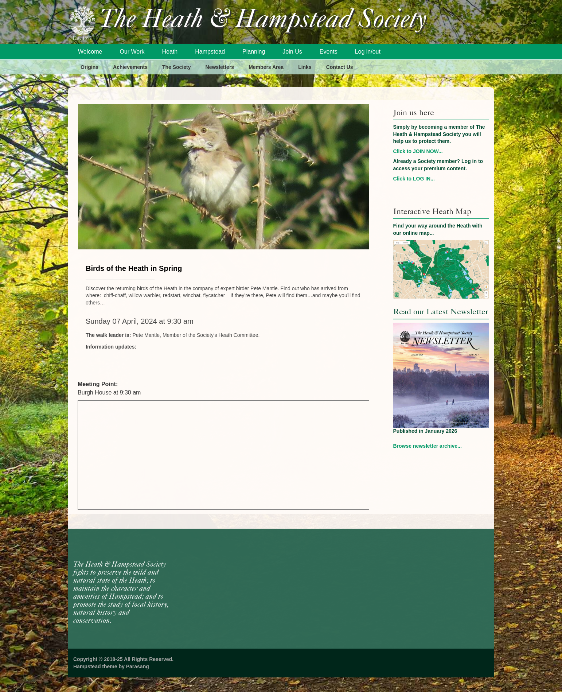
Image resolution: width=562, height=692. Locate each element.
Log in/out (367, 51)
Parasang (137, 666)
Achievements (130, 67)
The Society (176, 67)
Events (328, 51)
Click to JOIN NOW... (418, 151)
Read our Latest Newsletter (440, 311)
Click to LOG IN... (414, 179)
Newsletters (220, 67)
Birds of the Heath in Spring (134, 268)
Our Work (132, 51)
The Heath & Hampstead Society (263, 20)
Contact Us (339, 67)
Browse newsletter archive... (427, 446)
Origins (89, 67)
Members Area (266, 67)
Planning (253, 51)
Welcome (90, 51)
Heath (170, 51)
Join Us (292, 51)
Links (305, 67)
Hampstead (210, 51)
